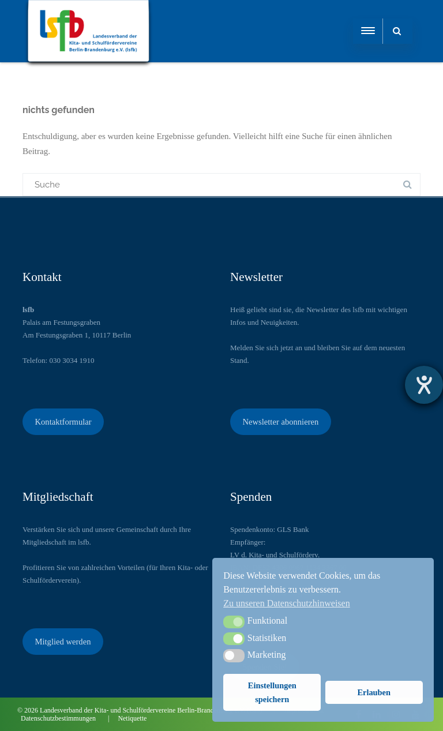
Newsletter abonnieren (280, 421)
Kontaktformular (63, 421)
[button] (234, 622)
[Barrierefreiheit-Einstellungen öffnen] (424, 385)
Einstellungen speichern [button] (272, 692)
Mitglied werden (63, 641)
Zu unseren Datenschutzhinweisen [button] (286, 603)
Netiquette (132, 718)
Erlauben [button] (374, 692)
